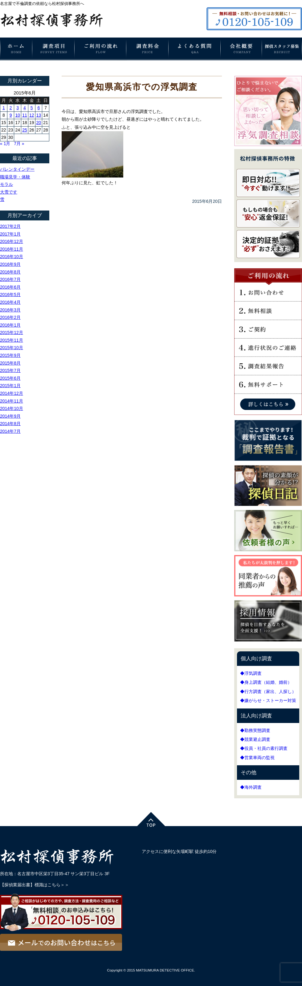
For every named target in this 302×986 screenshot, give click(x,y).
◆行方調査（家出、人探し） (268, 691)
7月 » (19, 143)
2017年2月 (10, 226)
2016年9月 (10, 264)
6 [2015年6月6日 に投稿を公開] (38, 107)
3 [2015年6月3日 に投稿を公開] (17, 107)
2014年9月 (10, 416)
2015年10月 (11, 347)
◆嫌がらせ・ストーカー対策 (268, 700)
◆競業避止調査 (255, 739)
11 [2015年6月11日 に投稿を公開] (24, 115)
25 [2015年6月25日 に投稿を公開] (24, 129)
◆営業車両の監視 (257, 757)
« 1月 (5, 143)
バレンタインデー (17, 169)
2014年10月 (11, 408)
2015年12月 (11, 332)
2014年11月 (11, 401)
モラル (6, 184)
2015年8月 (10, 363)
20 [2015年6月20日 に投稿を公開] (38, 122)
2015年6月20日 (207, 201)
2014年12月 (11, 393)
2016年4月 (10, 302)
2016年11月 (11, 249)
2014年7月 (10, 431)
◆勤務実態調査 (255, 730)
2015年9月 (10, 355)
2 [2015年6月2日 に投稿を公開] (11, 107)
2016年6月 (10, 287)
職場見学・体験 (15, 176)
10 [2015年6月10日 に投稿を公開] (17, 115)
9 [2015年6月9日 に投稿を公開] (11, 115)
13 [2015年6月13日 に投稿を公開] (38, 115)
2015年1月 (10, 385)
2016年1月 (10, 325)
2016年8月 (10, 271)
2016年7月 (10, 279)
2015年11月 (11, 340)
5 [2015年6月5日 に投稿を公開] (32, 107)
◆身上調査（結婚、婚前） (266, 682)
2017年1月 (10, 234)
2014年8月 (10, 423)
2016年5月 (10, 294)
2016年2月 (10, 317)
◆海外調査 (251, 787)
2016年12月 (11, 241)
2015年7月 (10, 370)
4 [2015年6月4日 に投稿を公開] (24, 107)
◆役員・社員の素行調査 (264, 748)
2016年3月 (10, 309)
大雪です (8, 192)
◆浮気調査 (251, 673)
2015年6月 (10, 378)
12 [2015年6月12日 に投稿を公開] (31, 115)
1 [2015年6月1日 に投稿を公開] (3, 107)
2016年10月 (11, 256)
